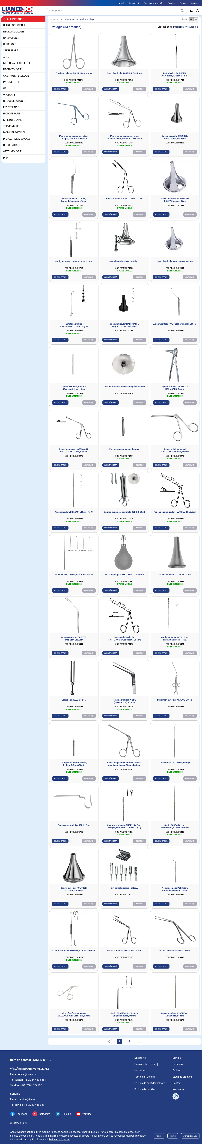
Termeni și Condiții (144, 1076)
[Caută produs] (182, 12)
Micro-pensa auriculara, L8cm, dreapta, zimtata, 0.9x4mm (74, 139)
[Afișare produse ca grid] (191, 22)
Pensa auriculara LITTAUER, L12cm (124, 953)
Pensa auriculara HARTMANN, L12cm (124, 201)
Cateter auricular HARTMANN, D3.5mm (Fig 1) (74, 327)
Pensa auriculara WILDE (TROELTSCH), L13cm (124, 703)
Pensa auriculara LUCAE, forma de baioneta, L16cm (73, 202)
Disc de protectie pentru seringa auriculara (124, 389)
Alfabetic (193, 29)
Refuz (173, 1136)
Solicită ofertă (60, 92)
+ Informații (89, 92)
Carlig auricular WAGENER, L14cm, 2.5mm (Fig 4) (74, 766)
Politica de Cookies (59, 1139)
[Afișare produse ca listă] (195, 22)
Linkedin (66, 1113)
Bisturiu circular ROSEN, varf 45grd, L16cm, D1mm (174, 76)
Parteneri (177, 1064)
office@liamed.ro (27, 1074)
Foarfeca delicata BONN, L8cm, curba (74, 75)
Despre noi (134, 3)
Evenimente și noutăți (153, 3)
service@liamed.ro (28, 1099)
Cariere (183, 3)
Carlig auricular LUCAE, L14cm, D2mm (73, 263)
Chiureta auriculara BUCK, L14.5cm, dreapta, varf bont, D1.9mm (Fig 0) (124, 828)
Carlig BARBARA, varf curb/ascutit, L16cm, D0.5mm (174, 828)
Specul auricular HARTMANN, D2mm (175, 263)
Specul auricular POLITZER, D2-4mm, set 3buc (74, 891)
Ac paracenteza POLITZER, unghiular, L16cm (174, 326)
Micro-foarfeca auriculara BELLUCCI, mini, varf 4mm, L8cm (74, 1016)
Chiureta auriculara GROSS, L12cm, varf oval (73, 953)
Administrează (190, 1136)
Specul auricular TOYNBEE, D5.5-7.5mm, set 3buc (175, 139)
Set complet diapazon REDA (124, 890)
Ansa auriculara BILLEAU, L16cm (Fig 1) (74, 514)
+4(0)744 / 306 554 (35, 1079)
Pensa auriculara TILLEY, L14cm (174, 953)
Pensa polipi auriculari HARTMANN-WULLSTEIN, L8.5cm (124, 640)
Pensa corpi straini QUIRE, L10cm (74, 827)
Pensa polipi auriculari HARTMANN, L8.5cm (175, 514)
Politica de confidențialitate (149, 1083)
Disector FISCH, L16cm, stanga (175, 765)
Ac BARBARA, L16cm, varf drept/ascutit (74, 577)
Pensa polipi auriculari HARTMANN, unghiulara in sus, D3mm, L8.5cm (124, 766)
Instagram (44, 1113)
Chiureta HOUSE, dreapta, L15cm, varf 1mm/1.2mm (74, 390)
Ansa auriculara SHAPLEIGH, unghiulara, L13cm (175, 1016)
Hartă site (140, 1070)
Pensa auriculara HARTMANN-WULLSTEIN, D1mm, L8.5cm (74, 452)
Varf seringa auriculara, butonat (124, 451)
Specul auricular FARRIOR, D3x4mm (124, 75)
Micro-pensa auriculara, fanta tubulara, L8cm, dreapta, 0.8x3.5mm (124, 139)
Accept (159, 1136)
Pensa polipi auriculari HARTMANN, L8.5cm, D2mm (175, 452)
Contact (194, 3)
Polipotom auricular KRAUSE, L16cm (174, 702)
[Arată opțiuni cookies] (175, 1096)
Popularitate (179, 29)
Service (171, 3)
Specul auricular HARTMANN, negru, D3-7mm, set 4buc (124, 327)
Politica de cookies (145, 1089)
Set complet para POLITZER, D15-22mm (124, 577)
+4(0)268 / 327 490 (31, 1085)
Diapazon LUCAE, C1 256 (74, 702)
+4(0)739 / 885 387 (35, 1104)
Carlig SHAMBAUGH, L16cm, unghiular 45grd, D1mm (124, 1016)
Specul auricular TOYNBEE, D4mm (174, 577)
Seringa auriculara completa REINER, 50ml (124, 514)
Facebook (21, 1113)
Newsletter (178, 1089)
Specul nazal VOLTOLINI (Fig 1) (124, 263)
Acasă (121, 3)
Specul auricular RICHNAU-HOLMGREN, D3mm (175, 390)
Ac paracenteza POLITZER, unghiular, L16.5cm (74, 640)
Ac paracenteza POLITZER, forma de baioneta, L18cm (175, 891)
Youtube (87, 1113)
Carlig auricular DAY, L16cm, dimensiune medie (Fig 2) (175, 640)
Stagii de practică (182, 1076)
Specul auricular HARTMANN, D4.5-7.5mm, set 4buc (174, 202)
